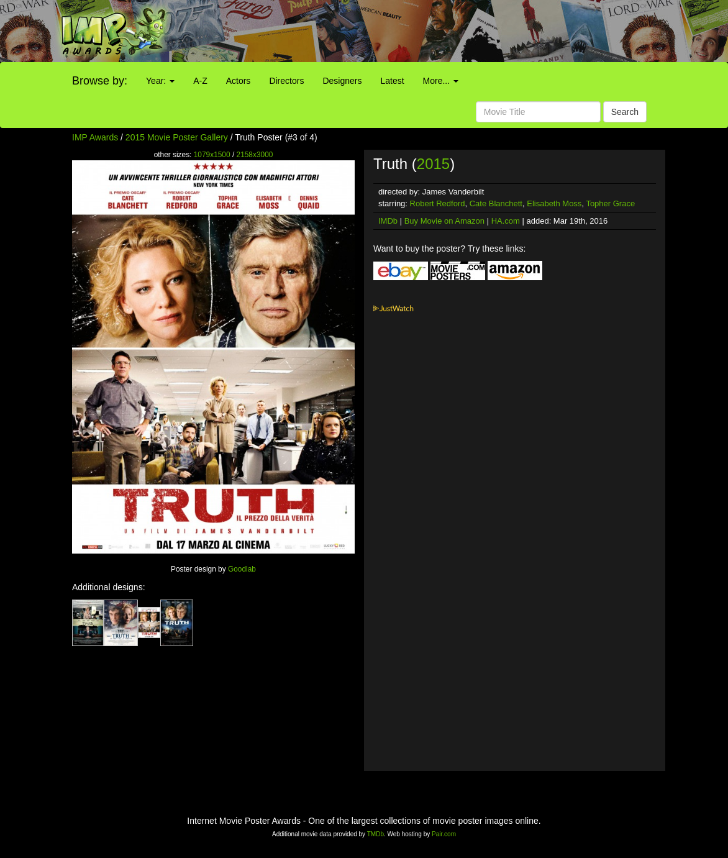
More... (440, 81)
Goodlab (242, 569)
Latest (392, 81)
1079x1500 (212, 154)
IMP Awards (95, 137)
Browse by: (99, 81)
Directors (286, 81)
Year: (160, 81)
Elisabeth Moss (554, 203)
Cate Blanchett (496, 203)
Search (625, 112)
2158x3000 (255, 154)
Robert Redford (437, 203)
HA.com (505, 221)
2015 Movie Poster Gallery (176, 137)
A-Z (200, 81)
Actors (238, 81)
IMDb (388, 221)
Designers (342, 81)
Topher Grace (610, 203)
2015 (433, 163)
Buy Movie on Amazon (444, 221)
